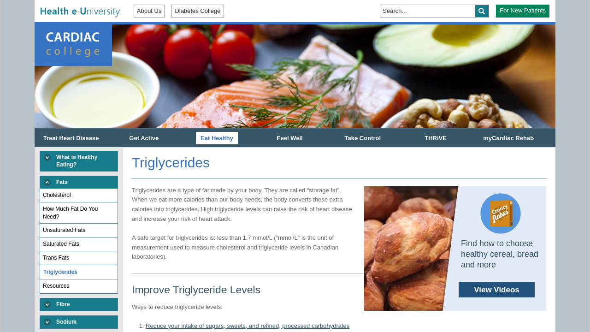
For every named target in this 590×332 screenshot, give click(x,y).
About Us (149, 10)
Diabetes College (197, 10)
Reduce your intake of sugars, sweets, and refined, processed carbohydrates (247, 325)
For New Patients (523, 10)
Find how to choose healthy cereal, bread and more (451, 248)
